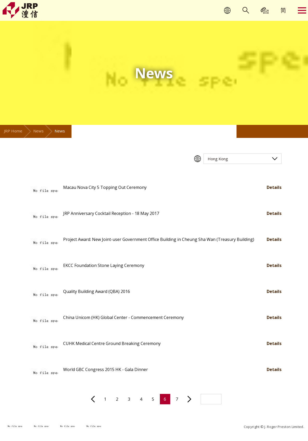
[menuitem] (283, 9)
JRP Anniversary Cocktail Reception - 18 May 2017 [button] (111, 213)
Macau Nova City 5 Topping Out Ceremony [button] (105, 187)
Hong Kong (218, 158)
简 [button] (283, 9)
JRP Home (13, 130)
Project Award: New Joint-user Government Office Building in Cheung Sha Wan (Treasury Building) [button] (158, 239)
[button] (42, 191)
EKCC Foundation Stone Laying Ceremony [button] (103, 265)
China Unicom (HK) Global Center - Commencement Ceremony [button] (123, 317)
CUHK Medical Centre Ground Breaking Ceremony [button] (112, 343)
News (38, 130)
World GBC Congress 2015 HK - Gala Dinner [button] (105, 369)
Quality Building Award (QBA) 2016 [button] (96, 291)
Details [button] (274, 187)
